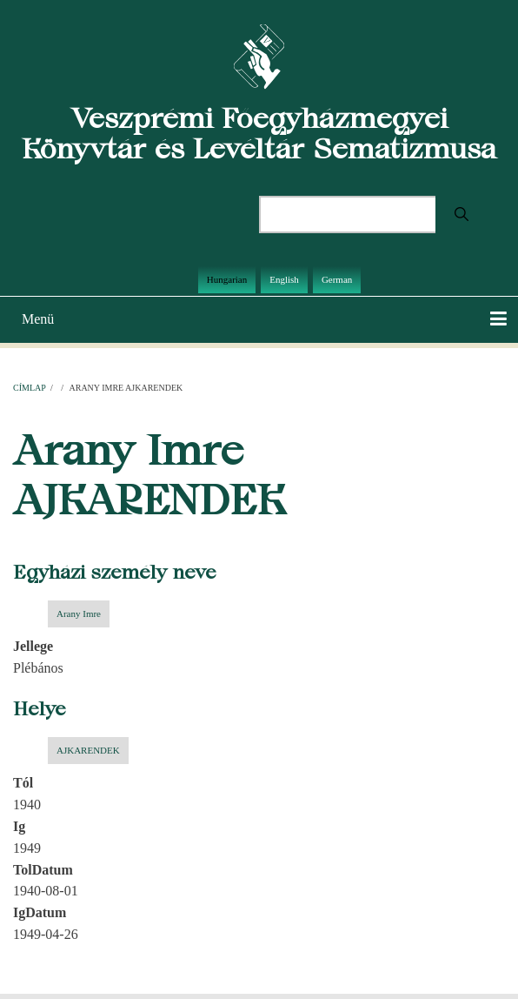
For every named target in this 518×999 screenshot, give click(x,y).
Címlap (29, 387)
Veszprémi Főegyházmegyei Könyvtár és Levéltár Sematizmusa (259, 133)
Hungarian (227, 279)
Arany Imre (78, 613)
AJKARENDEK (88, 750)
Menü (38, 319)
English (284, 279)
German (337, 279)
